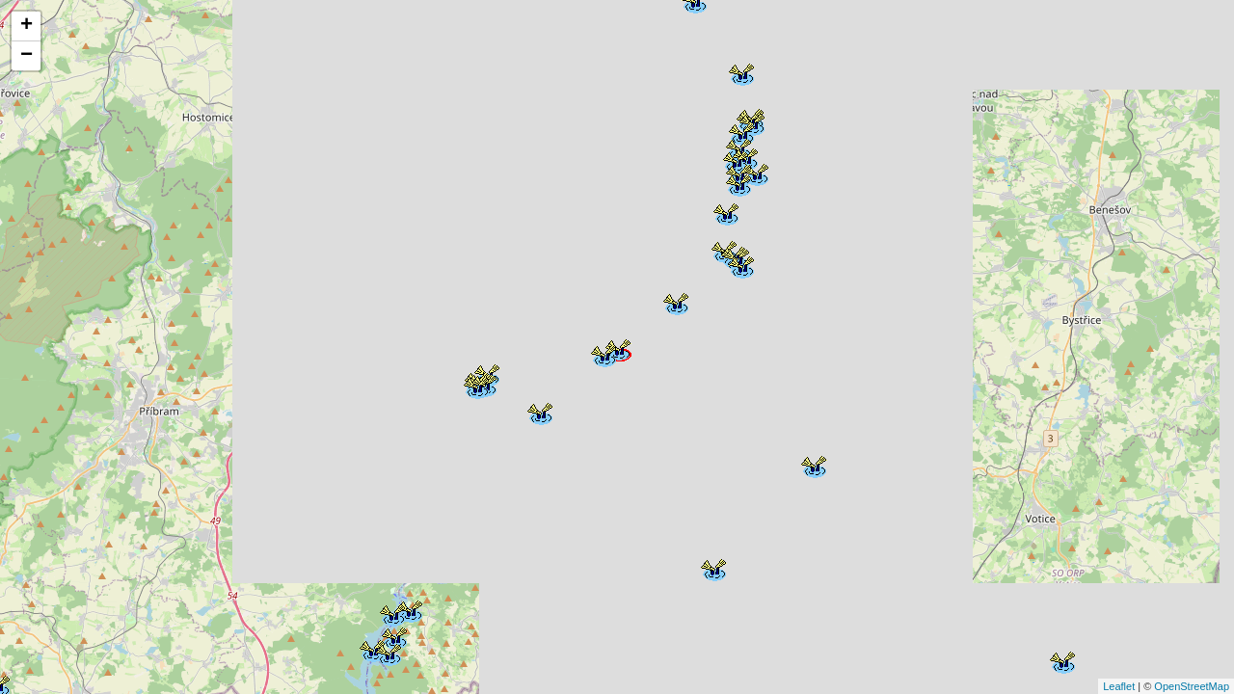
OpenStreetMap (1191, 686)
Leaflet (1119, 686)
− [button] (26, 55)
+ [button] (26, 26)
